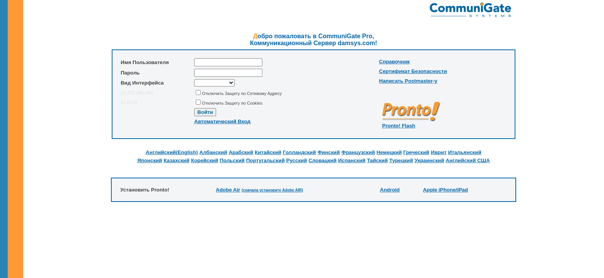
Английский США (468, 160)
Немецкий (388, 152)
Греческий (416, 152)
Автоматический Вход (222, 121)
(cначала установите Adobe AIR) (272, 190)
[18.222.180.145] (137, 92)
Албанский (213, 152)
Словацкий (323, 160)
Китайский (268, 152)
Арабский (241, 152)
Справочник (394, 61)
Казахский (177, 160)
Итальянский (464, 152)
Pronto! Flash (398, 126)
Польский (232, 160)
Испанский (352, 160)
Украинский (429, 160)
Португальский (265, 160)
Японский (149, 160)
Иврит (439, 152)
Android (389, 190)
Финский (328, 152)
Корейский (204, 160)
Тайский (377, 160)
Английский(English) (172, 152)
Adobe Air (228, 190)
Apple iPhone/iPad (445, 190)
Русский (296, 160)
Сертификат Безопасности (413, 71)
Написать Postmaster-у (408, 81)
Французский (358, 152)
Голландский (299, 152)
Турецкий (401, 160)
